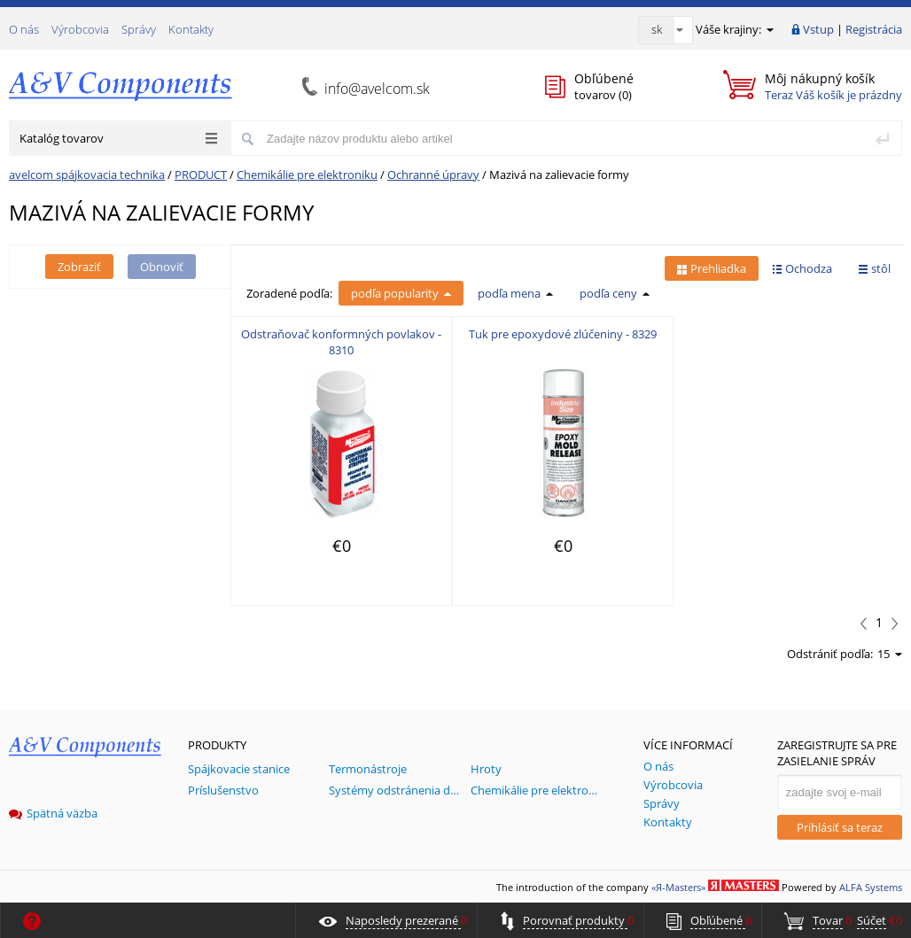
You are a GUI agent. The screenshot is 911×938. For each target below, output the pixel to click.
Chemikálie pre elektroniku (307, 174)
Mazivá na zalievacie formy (559, 174)
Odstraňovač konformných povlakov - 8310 (341, 342)
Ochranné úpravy (433, 174)
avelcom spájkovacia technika (87, 174)
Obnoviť (161, 267)
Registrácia (873, 29)
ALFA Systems (870, 887)
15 (889, 654)
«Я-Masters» (678, 887)
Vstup (818, 29)
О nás (24, 29)
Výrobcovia (80, 29)
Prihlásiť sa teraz (840, 827)
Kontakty (191, 29)
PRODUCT (201, 174)
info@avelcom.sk (377, 88)
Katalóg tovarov (118, 138)
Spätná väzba (53, 813)
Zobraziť (79, 267)
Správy (138, 29)
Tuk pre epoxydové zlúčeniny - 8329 (563, 334)
